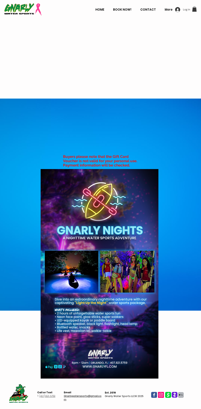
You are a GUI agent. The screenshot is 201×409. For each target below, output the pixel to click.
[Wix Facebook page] (154, 395)
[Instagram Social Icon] (161, 395)
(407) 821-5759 (47, 396)
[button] (194, 9)
